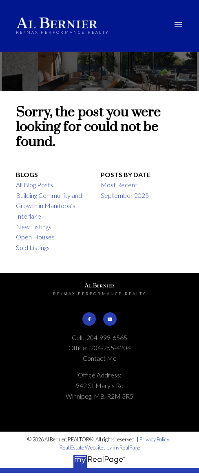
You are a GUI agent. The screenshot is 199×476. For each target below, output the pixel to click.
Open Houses (35, 237)
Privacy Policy (154, 439)
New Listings (33, 226)
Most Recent (119, 185)
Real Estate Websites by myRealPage (100, 447)
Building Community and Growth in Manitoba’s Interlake (49, 205)
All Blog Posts (34, 185)
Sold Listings (33, 247)
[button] (88, 318)
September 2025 (125, 195)
